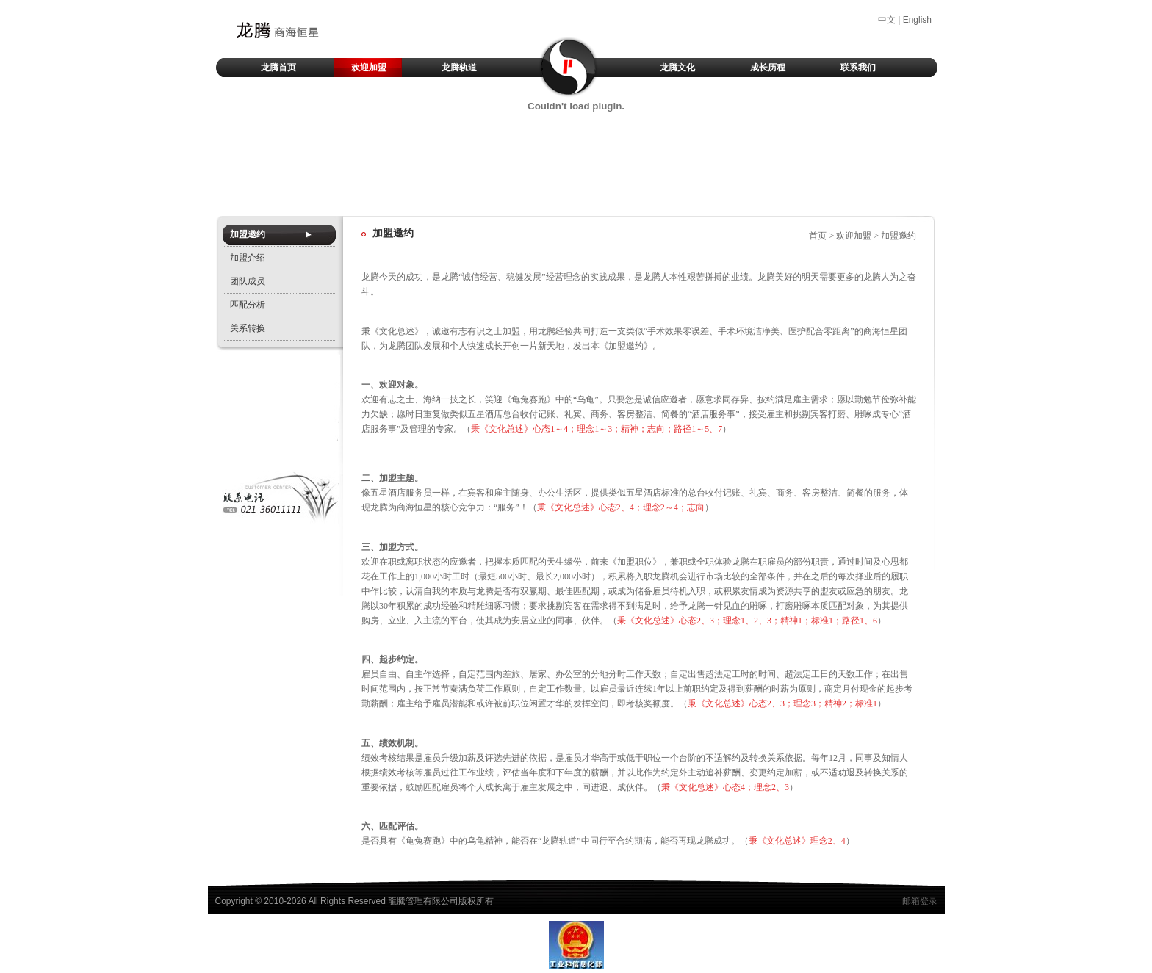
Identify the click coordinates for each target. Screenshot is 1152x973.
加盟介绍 (247, 258)
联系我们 (858, 67)
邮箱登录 (919, 901)
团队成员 (247, 281)
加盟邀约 (247, 234)
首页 (818, 236)
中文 (887, 20)
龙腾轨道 (459, 67)
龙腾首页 (278, 67)
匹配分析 (247, 305)
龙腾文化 (677, 67)
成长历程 (767, 67)
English (917, 20)
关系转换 (247, 328)
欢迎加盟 (368, 67)
